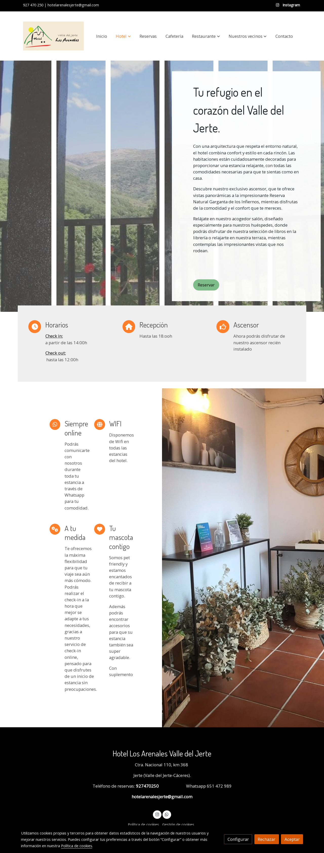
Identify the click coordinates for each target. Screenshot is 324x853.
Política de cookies (143, 824)
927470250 (147, 786)
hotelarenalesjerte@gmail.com (162, 797)
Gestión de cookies (178, 824)
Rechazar (266, 839)
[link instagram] (157, 814)
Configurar (238, 839)
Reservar (206, 285)
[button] (123, 36)
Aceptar (292, 839)
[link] (53, 36)
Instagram (290, 4)
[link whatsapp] (167, 814)
